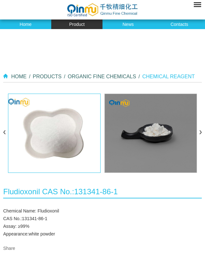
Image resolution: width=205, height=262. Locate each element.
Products (47, 76)
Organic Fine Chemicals (102, 76)
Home (25, 24)
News (128, 24)
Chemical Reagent (168, 76)
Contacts (179, 24)
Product (77, 24)
